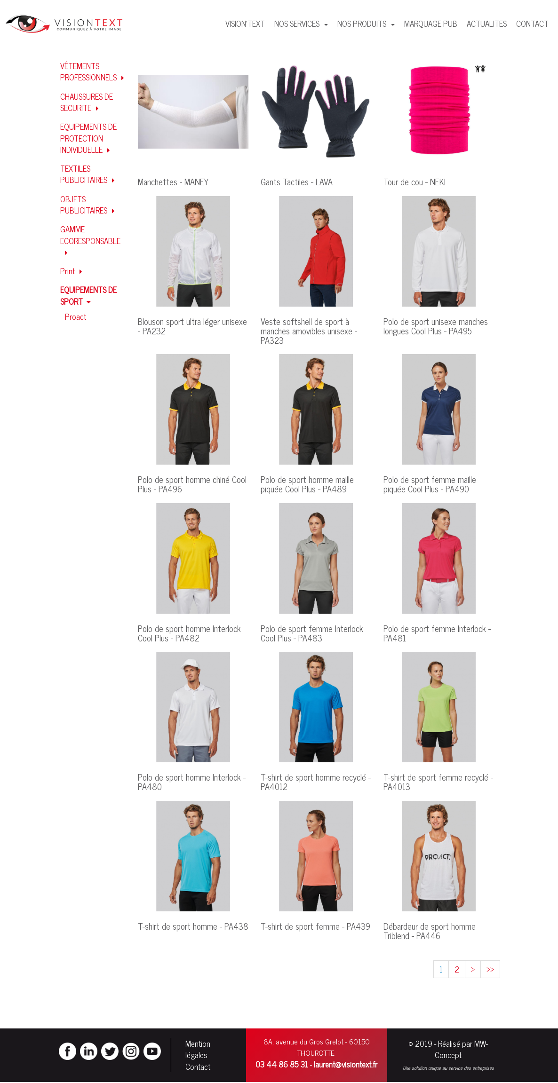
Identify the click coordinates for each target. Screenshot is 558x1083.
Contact (197, 1067)
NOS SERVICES (297, 23)
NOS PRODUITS (362, 23)
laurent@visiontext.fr (345, 1064)
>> (490, 969)
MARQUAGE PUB (430, 23)
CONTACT (532, 23)
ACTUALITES (487, 23)
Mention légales (197, 1049)
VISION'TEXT (245, 23)
